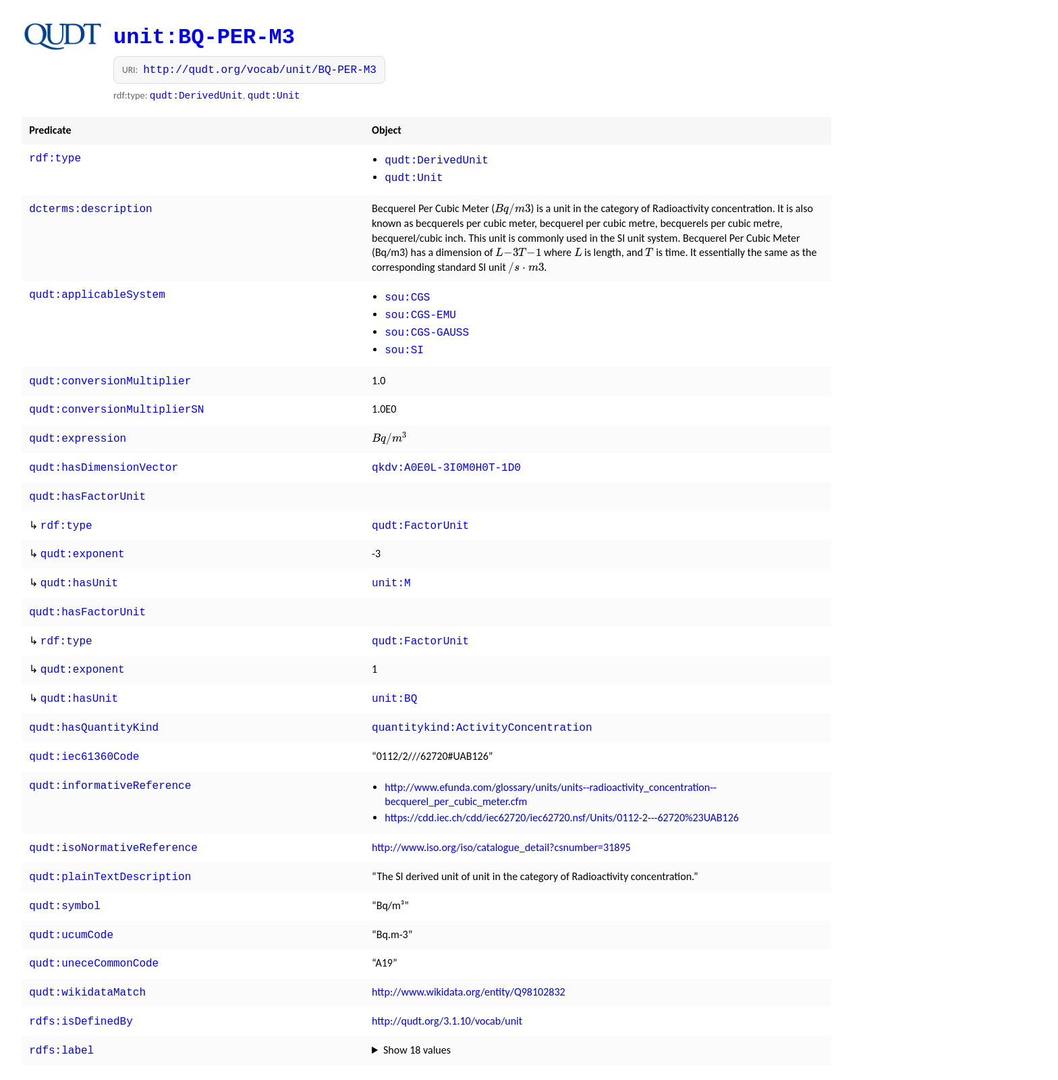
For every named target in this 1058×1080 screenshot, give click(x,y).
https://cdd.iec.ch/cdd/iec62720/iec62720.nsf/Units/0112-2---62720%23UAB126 (562, 789)
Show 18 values (417, 1012)
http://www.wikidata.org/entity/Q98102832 (468, 956)
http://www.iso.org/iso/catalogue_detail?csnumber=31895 (501, 819)
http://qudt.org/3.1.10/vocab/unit (447, 984)
